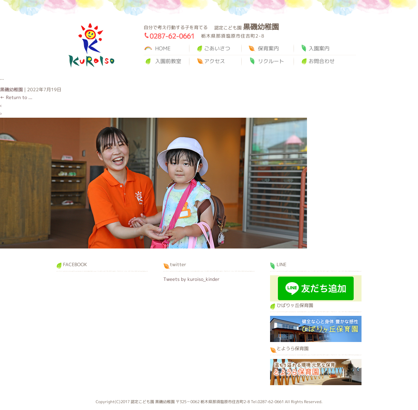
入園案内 (319, 48)
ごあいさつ (217, 48)
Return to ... (16, 97)
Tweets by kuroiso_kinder (191, 279)
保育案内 (268, 48)
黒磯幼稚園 (91, 45)
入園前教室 (168, 61)
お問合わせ (322, 61)
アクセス (214, 61)
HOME (162, 48)
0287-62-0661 (172, 36)
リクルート (271, 61)
